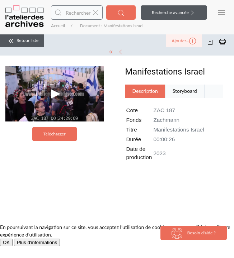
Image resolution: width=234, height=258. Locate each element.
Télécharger (54, 134)
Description (145, 91)
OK (6, 242)
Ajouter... (184, 41)
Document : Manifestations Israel (111, 25)
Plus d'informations (37, 242)
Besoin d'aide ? (194, 233)
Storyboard (185, 91)
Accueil (58, 25)
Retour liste (22, 40)
